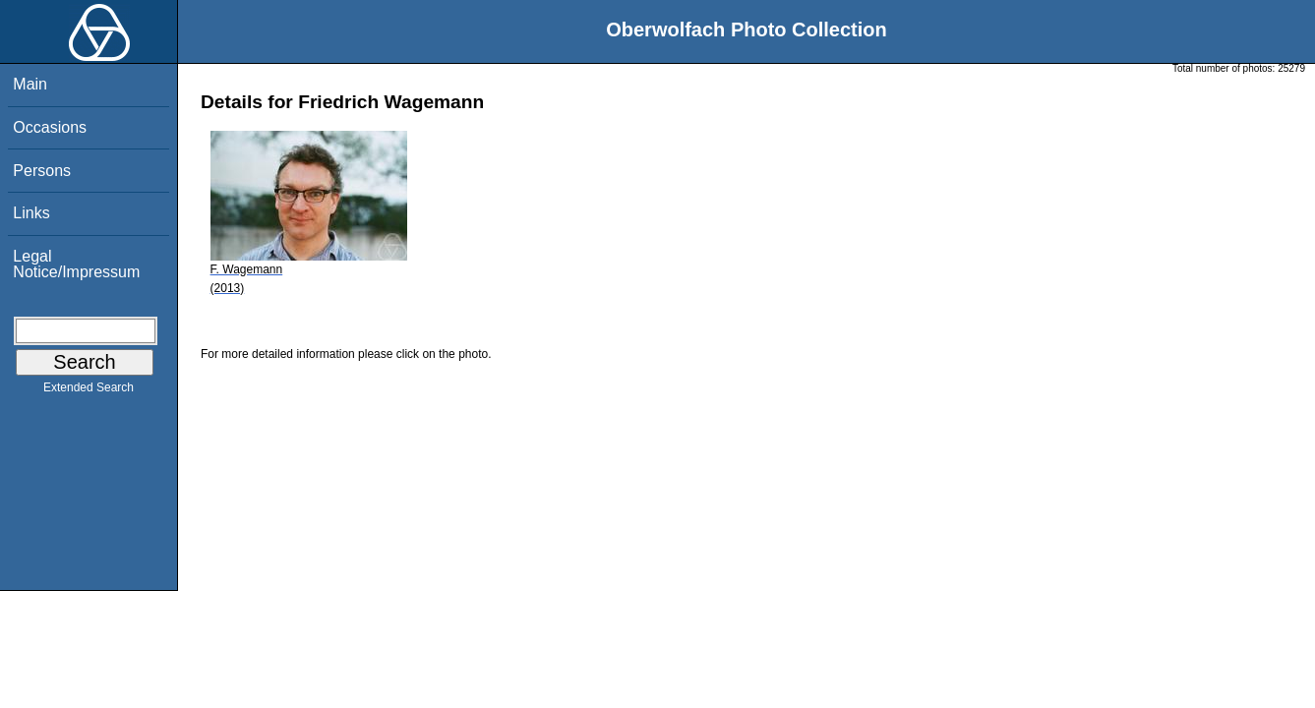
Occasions (50, 127)
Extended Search (88, 391)
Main (30, 84)
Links (31, 213)
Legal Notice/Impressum (76, 264)
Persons (42, 170)
